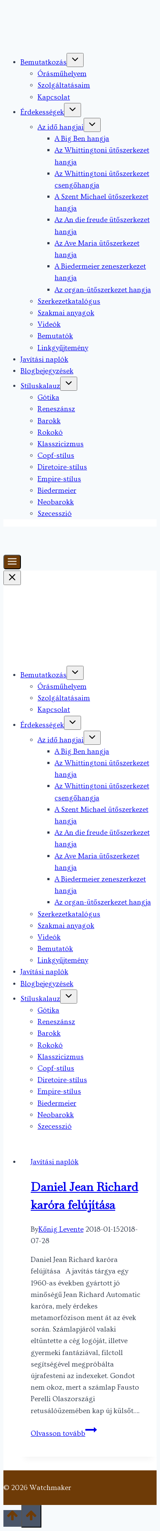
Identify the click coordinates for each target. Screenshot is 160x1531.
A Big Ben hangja (82, 139)
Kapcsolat (54, 97)
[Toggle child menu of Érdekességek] (72, 110)
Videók (49, 324)
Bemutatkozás (43, 62)
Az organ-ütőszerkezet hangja (103, 290)
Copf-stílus (56, 455)
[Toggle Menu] (12, 562)
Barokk (49, 421)
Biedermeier (57, 490)
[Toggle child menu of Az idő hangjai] (92, 125)
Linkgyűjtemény (63, 348)
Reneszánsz (56, 409)
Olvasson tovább (64, 1433)
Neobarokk (56, 502)
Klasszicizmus (61, 444)
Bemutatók (55, 336)
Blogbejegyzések (46, 371)
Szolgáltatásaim (64, 85)
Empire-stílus (59, 479)
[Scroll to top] (12, 1518)
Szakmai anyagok (66, 313)
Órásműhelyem (62, 74)
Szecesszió (55, 513)
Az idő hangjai (61, 127)
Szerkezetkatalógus (69, 301)
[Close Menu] (12, 578)
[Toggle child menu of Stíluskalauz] (68, 384)
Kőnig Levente (61, 1229)
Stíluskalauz (40, 386)
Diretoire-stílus (62, 467)
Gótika (48, 397)
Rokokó (50, 432)
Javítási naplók (44, 359)
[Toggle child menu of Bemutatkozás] (75, 60)
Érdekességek (42, 112)
